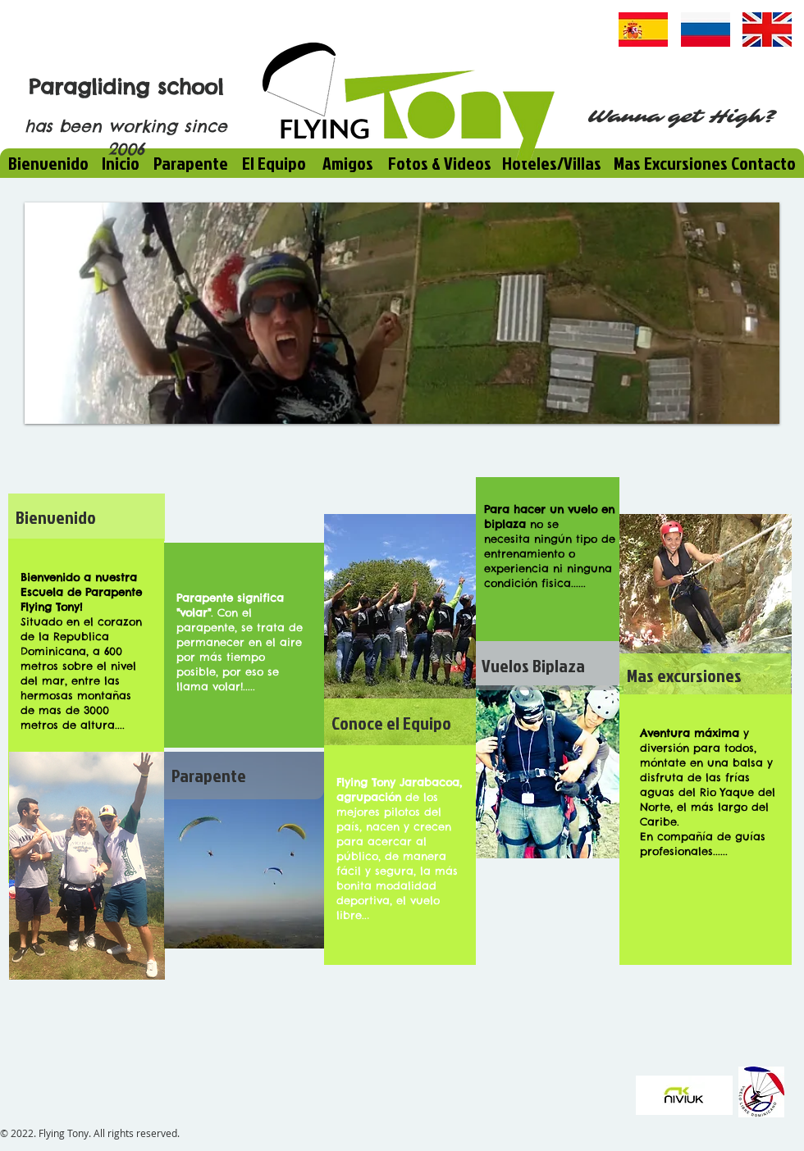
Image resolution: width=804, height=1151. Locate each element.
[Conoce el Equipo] (400, 723)
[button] (402, 313)
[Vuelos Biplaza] (547, 665)
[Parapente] (244, 775)
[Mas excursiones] (705, 675)
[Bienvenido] (86, 517)
